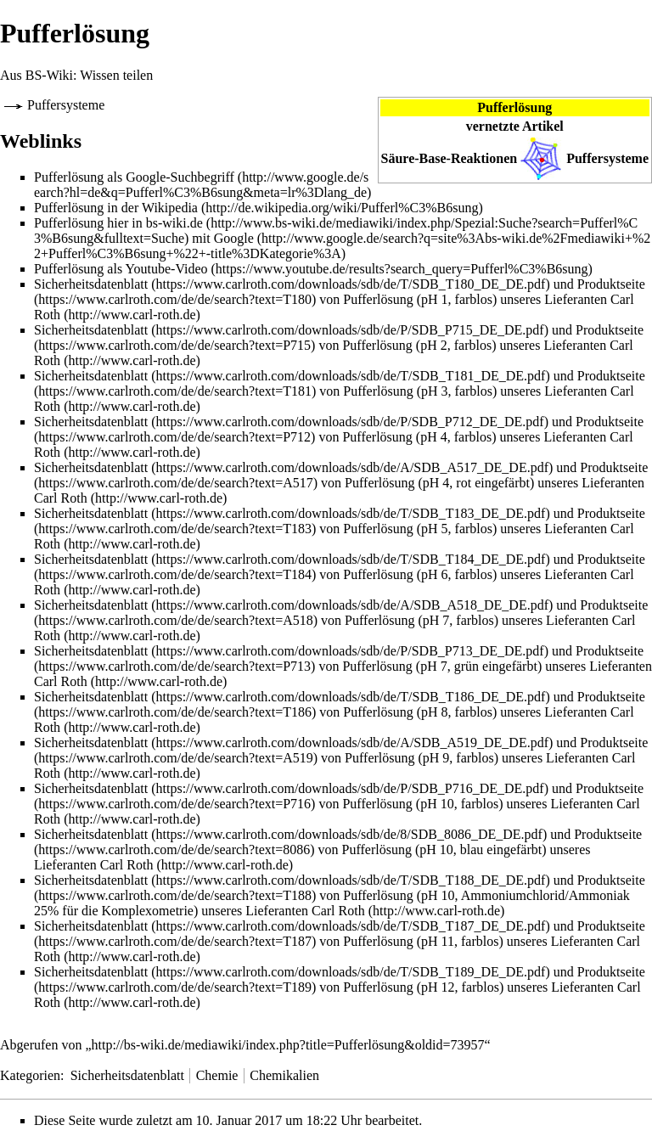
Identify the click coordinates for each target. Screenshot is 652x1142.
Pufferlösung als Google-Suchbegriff (134, 177)
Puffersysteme (607, 158)
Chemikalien (284, 1075)
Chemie (217, 1075)
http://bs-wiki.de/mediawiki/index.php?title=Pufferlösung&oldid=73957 (288, 1045)
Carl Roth (60, 498)
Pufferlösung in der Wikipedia (116, 207)
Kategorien (30, 1075)
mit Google (222, 238)
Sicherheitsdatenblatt (91, 284)
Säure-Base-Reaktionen (449, 158)
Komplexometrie (148, 910)
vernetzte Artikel (515, 126)
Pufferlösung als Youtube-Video (121, 269)
